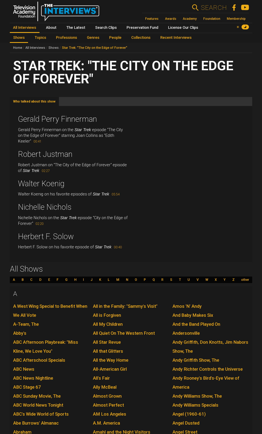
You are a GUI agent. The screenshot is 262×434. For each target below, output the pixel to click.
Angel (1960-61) (189, 414)
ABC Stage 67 (27, 387)
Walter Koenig (41, 183)
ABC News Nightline (33, 378)
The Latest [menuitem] (75, 27)
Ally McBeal (105, 387)
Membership (236, 19)
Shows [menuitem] (19, 37)
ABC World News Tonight (38, 405)
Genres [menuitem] (93, 37)
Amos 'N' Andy (187, 306)
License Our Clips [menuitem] (183, 27)
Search (214, 7)
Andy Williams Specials (195, 405)
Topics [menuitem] (40, 37)
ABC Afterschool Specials (39, 360)
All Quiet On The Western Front (124, 333)
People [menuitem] (115, 37)
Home (17, 48)
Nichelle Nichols (44, 207)
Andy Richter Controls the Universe (207, 369)
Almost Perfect (108, 405)
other (245, 279)
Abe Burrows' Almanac (36, 423)
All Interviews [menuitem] (24, 27)
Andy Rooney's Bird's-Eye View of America (205, 383)
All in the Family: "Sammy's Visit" (125, 306)
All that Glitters (108, 351)
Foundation (211, 19)
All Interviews (35, 48)
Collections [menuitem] (141, 37)
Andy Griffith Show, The (195, 360)
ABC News (23, 369)
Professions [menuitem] (66, 37)
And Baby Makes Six (192, 315)
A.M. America (106, 423)
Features (152, 19)
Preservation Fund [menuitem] (142, 27)
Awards (170, 19)
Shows (53, 48)
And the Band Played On (196, 324)
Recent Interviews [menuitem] (176, 37)
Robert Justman (45, 154)
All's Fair (101, 378)
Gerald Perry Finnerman (57, 119)
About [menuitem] (51, 27)
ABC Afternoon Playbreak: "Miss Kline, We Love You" (45, 347)
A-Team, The (26, 324)
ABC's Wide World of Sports (41, 414)
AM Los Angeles (109, 414)
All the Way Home (110, 360)
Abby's (19, 333)
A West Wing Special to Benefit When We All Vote (50, 311)
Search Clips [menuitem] (106, 27)
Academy (190, 19)
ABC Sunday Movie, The (37, 396)
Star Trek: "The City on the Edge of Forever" (94, 48)
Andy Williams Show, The (197, 396)
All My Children (108, 324)
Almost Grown (107, 396)
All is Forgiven (107, 315)
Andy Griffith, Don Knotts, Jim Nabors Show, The (210, 347)
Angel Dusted (185, 423)
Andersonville (186, 333)
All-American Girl (110, 369)
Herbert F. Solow (46, 236)
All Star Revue (107, 342)
